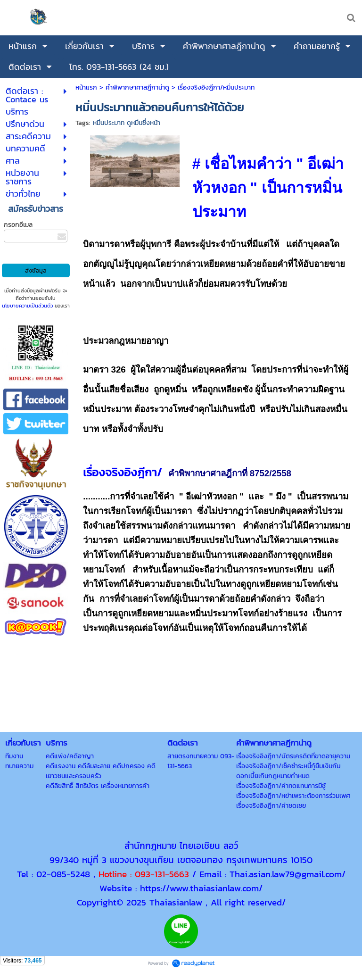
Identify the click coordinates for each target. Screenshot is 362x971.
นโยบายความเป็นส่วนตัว (27, 305)
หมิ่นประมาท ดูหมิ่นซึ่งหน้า (126, 123)
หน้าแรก (86, 87)
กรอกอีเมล (18, 225)
